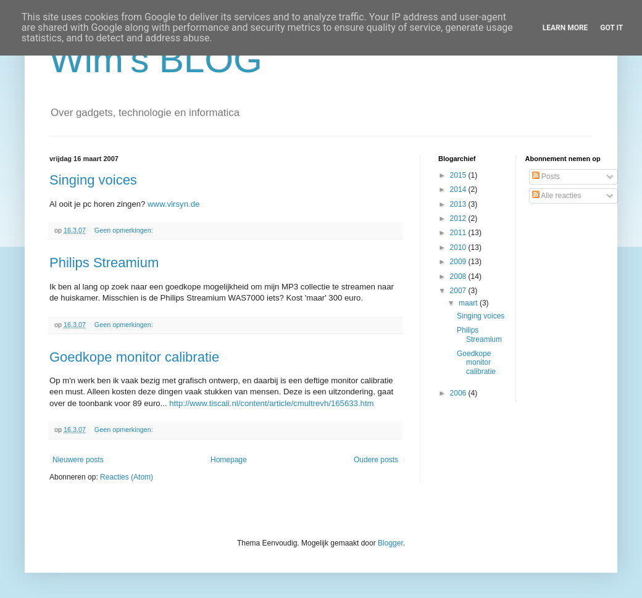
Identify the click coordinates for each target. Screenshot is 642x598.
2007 (459, 290)
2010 (459, 247)
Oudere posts (376, 459)
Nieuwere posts (78, 459)
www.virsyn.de (173, 204)
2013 (459, 204)
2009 (459, 261)
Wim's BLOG (155, 59)
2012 (459, 218)
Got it (611, 27)
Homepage (229, 459)
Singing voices (93, 180)
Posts (546, 176)
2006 (459, 393)
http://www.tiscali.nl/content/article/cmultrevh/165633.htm (271, 403)
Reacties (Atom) (126, 477)
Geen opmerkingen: (124, 230)
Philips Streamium (104, 262)
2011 (459, 232)
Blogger (390, 543)
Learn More (565, 27)
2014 (459, 189)
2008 (459, 276)
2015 (459, 175)
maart (469, 303)
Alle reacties (557, 195)
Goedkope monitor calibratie (134, 357)
